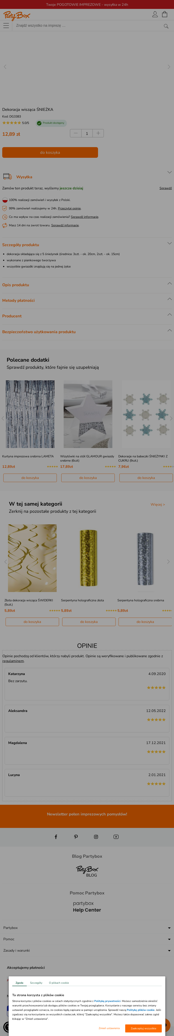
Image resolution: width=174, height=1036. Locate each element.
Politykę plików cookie (141, 1010)
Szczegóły (36, 983)
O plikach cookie (59, 983)
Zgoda (19, 983)
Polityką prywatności (107, 1001)
